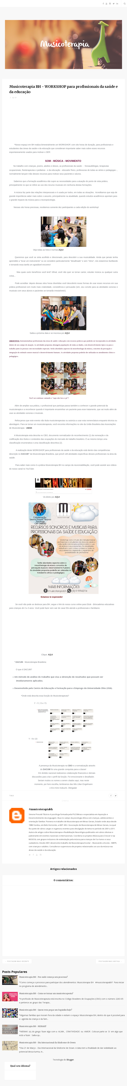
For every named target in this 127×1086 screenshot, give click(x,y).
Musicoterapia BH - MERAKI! (32, 1026)
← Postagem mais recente (17, 961)
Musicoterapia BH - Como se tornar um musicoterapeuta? (46, 993)
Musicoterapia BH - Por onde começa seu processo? (43, 977)
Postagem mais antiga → (110, 961)
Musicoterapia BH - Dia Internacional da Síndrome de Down (47, 1042)
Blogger (70, 1059)
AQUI (61, 250)
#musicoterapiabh (41, 809)
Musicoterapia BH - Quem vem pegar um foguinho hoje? (45, 1010)
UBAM (29, 428)
